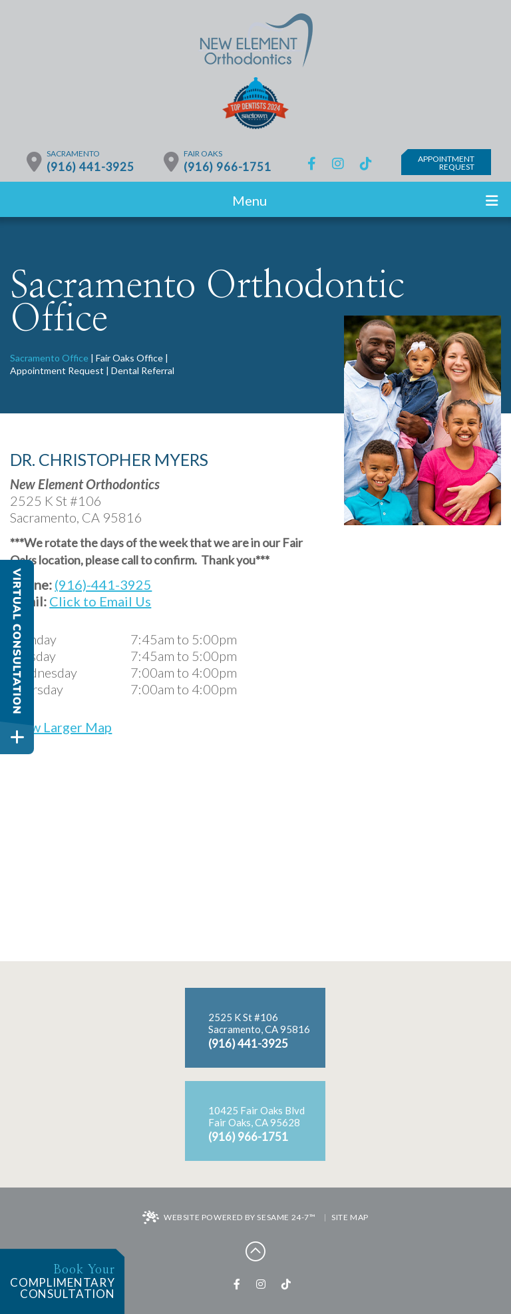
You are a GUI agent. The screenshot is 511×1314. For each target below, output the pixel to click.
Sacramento (73, 154)
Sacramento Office (49, 357)
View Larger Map (61, 727)
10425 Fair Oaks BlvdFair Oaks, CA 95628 (256, 1116)
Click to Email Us (100, 601)
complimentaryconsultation (57, 1282)
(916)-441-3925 (103, 584)
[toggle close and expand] (17, 737)
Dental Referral (142, 370)
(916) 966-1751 (227, 166)
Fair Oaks (203, 154)
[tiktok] (366, 163)
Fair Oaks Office (129, 357)
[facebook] (311, 163)
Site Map (350, 1217)
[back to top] (255, 1250)
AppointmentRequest (446, 163)
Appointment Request (57, 370)
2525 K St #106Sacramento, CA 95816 (259, 1023)
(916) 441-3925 (90, 166)
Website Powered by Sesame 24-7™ (229, 1218)
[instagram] (338, 163)
